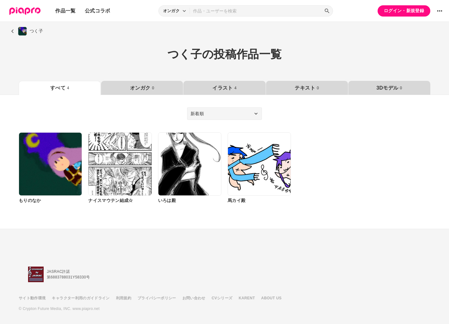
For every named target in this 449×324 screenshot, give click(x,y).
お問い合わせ (193, 298)
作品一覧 (65, 10)
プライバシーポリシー (157, 298)
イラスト (224, 88)
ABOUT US (271, 298)
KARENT (247, 298)
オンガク (142, 88)
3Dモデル (389, 88)
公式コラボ (97, 10)
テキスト (307, 88)
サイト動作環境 (32, 298)
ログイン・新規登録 (404, 10)
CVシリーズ (222, 298)
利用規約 (123, 298)
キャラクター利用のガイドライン (80, 298)
